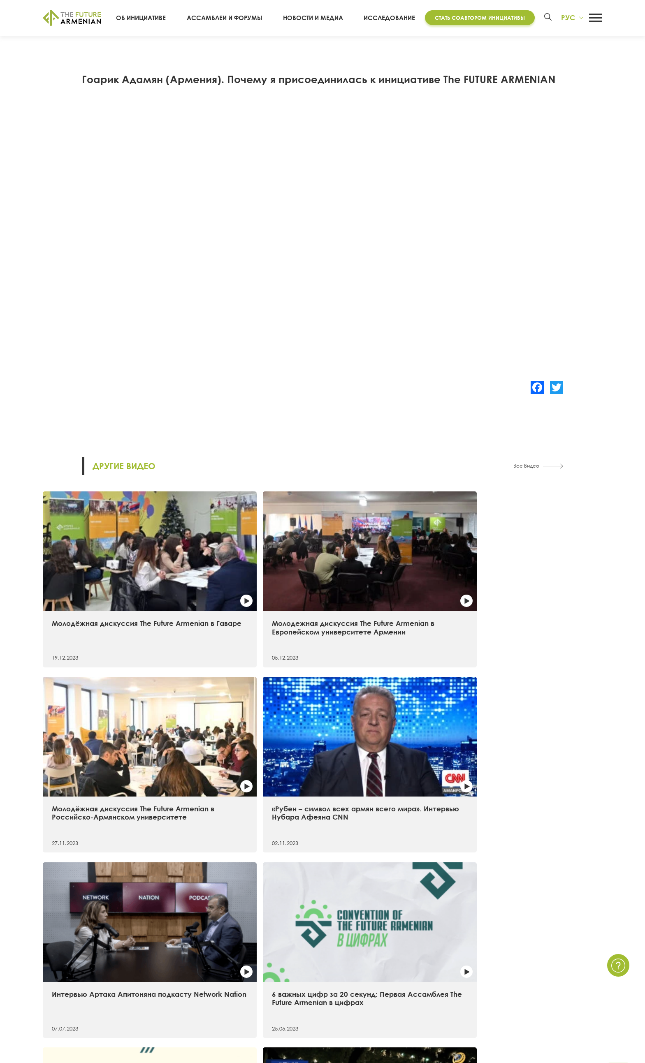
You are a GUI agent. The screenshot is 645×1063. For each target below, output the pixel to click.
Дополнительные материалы (229, 969)
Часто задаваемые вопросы (546, 969)
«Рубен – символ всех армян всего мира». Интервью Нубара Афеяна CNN (532, 584)
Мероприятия (398, 955)
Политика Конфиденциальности (552, 955)
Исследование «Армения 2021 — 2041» (244, 940)
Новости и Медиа (318, 18)
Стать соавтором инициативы (477, 17)
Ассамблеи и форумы (237, 18)
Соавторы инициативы (77, 984)
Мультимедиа (398, 969)
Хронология (61, 969)
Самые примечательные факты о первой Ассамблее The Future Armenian (389, 735)
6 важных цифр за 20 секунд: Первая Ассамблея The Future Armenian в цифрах (248, 735)
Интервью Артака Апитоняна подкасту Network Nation (104, 731)
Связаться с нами (529, 940)
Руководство (62, 999)
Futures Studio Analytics (219, 955)
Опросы (390, 984)
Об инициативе (161, 18)
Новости (390, 940)
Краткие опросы (403, 999)
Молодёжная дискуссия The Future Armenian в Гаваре (101, 580)
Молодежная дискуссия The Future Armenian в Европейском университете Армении (250, 584)
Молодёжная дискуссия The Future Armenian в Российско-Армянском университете (390, 584)
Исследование (386, 18)
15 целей (56, 955)
